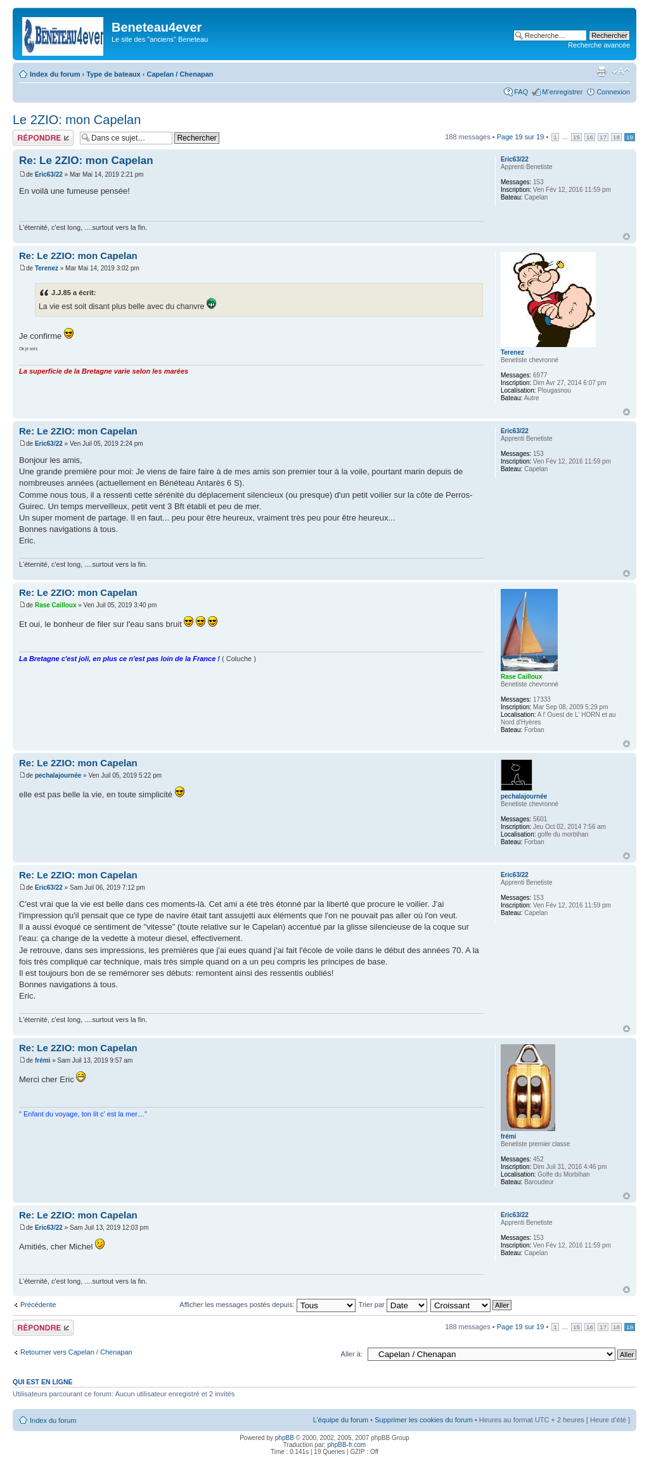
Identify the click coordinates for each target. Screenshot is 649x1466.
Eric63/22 (49, 174)
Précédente (38, 1304)
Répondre (43, 138)
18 (616, 137)
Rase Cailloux (56, 605)
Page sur (520, 137)
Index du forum (55, 74)
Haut (626, 236)
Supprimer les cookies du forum (424, 1420)
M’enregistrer (562, 92)
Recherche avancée (599, 45)
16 (589, 137)
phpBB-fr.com (347, 1444)
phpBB (284, 1437)
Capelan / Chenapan (179, 74)
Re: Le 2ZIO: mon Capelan (86, 161)
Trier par (393, 1304)
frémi (42, 1060)
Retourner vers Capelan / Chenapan (76, 1352)
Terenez (46, 268)
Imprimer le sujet (601, 71)
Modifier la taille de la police (621, 71)
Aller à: (352, 1354)
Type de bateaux (113, 74)
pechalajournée (58, 775)
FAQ (521, 92)
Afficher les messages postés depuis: (267, 1304)
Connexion (613, 92)
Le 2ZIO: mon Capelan (77, 120)
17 (603, 137)
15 (576, 137)
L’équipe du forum (340, 1420)
